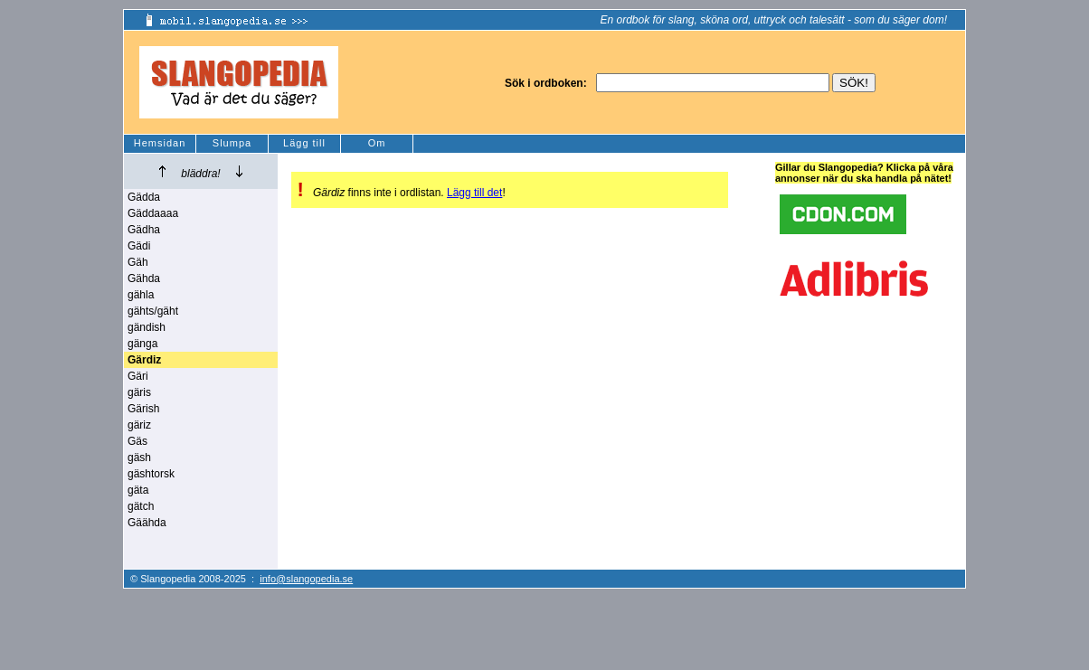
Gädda (144, 197)
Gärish (143, 408)
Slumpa (232, 142)
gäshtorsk (151, 473)
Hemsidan (160, 142)
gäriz (139, 425)
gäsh (139, 457)
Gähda (144, 278)
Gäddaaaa (153, 213)
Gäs (137, 441)
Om (377, 142)
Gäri (138, 376)
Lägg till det (474, 192)
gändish (147, 327)
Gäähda (147, 522)
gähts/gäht (153, 311)
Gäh (138, 262)
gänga (142, 343)
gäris (139, 392)
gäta (138, 490)
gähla (141, 294)
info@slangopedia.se (306, 578)
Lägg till (304, 142)
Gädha (144, 229)
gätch (141, 506)
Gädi (139, 246)
